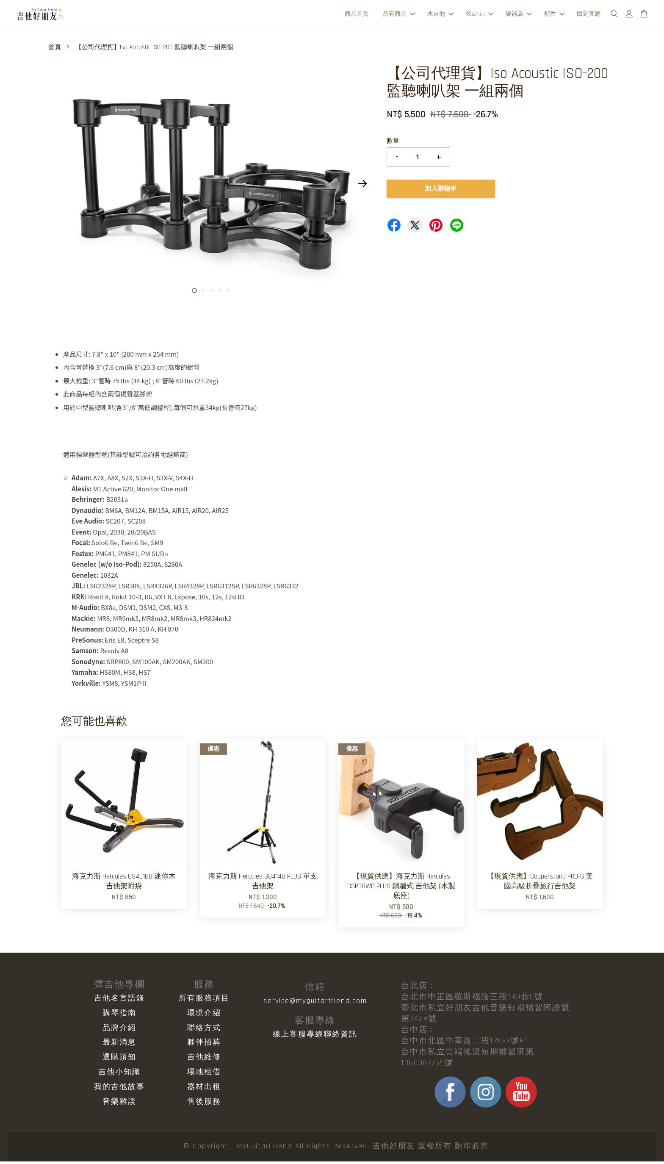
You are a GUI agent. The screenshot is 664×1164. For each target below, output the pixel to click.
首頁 (54, 50)
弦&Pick (479, 15)
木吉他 (440, 15)
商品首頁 (356, 15)
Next (362, 186)
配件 (554, 15)
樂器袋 (519, 15)
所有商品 (399, 15)
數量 (393, 143)
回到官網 (588, 15)
